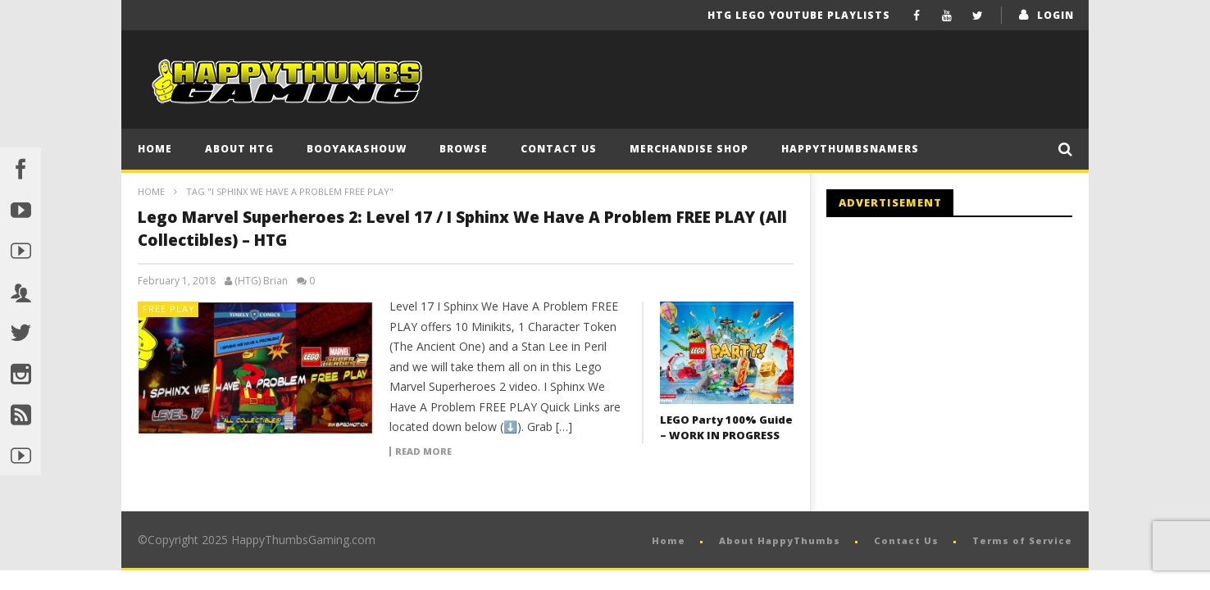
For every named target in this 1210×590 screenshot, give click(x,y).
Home (155, 149)
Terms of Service (1022, 540)
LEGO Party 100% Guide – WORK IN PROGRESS (726, 427)
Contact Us (559, 149)
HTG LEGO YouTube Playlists (798, 15)
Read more (423, 451)
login (1055, 15)
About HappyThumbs (779, 540)
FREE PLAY (169, 308)
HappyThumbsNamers (850, 149)
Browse (463, 149)
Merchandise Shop (689, 149)
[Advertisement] (964, 364)
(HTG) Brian (261, 281)
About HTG (239, 149)
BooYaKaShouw (357, 149)
